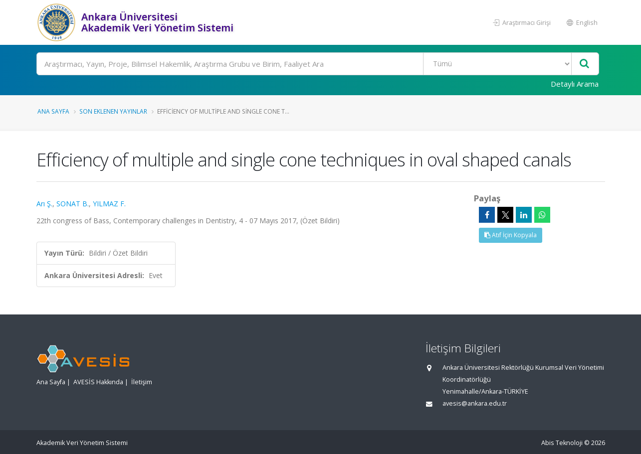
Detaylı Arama (575, 84)
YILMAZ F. (109, 203)
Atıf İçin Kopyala (510, 235)
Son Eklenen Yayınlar (113, 111)
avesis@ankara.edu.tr (474, 403)
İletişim (141, 382)
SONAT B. (72, 203)
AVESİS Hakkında (98, 382)
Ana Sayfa (53, 111)
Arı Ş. (44, 203)
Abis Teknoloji (562, 443)
